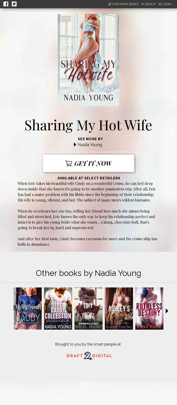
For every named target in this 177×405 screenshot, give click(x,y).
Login (164, 4)
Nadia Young (90, 144)
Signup (148, 4)
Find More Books (123, 4)
